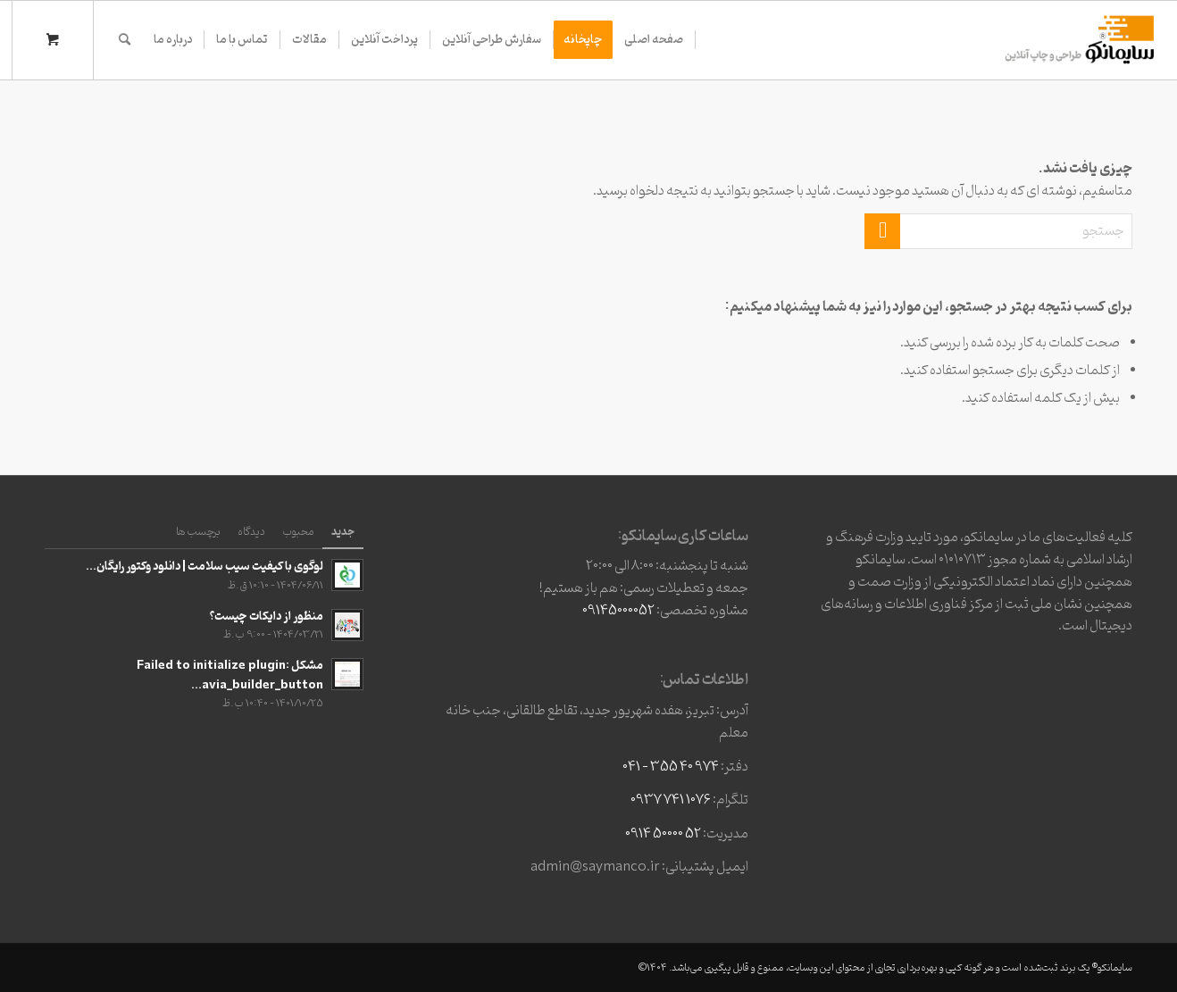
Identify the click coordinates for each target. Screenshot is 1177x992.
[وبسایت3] (1078, 40)
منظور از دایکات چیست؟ (266, 616)
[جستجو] (124, 40)
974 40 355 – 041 (670, 767)
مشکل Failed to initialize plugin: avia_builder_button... (230, 675)
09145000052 (618, 611)
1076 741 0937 (670, 800)
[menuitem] (654, 40)
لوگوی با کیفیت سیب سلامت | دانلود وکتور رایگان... (204, 566)
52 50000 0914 (663, 834)
